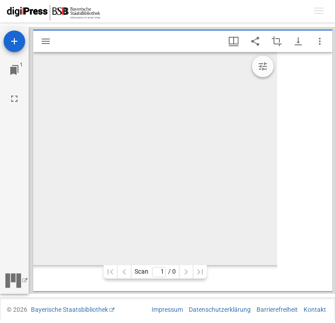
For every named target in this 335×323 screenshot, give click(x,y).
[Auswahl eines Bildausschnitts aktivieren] (276, 41)
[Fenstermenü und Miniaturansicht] (233, 41)
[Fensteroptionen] (320, 41)
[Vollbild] (14, 98)
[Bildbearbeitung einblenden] (263, 66)
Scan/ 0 (155, 272)
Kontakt (315, 309)
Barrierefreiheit (277, 309)
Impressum (167, 309)
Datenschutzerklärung (220, 309)
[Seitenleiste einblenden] (46, 41)
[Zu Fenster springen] (14, 70)
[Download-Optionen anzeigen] (298, 41)
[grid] (304, 171)
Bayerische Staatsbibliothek (69, 309)
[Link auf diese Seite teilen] (255, 41)
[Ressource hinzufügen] (14, 41)
